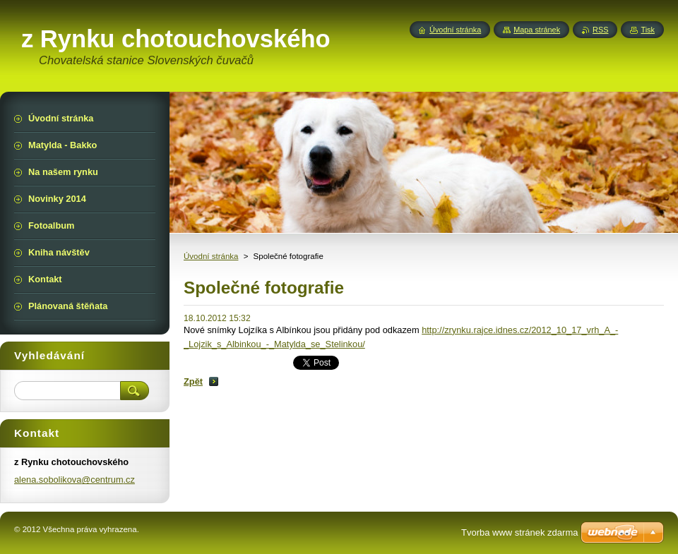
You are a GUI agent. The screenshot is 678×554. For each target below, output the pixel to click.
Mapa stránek (536, 29)
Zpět (193, 381)
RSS (600, 29)
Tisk (648, 29)
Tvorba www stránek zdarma (519, 532)
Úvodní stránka (211, 256)
